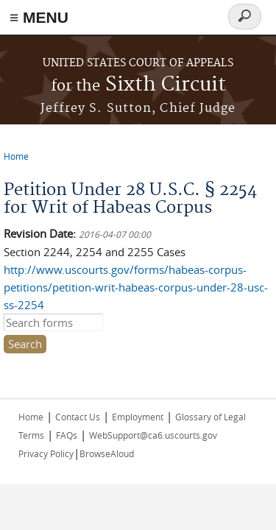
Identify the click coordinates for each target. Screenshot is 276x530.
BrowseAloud (106, 453)
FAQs (66, 435)
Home (16, 156)
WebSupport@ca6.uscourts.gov (153, 435)
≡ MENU (39, 17)
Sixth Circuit (138, 85)
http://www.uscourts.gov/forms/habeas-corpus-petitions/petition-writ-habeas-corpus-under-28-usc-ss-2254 (136, 287)
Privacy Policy (46, 453)
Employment (137, 417)
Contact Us (77, 417)
